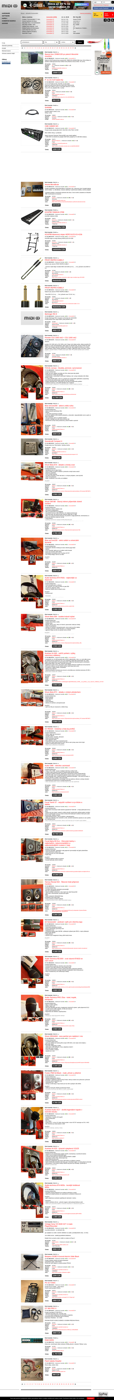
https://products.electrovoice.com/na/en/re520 (63, 755)
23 (68, 48)
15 (50, 48)
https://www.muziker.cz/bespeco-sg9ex (61, 1272)
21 (64, 48)
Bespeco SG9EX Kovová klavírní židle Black (62, 1256)
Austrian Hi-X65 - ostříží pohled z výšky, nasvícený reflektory (60, 654)
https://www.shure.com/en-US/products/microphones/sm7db (66, 530)
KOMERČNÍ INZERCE (9, 21)
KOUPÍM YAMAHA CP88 (54, 212)
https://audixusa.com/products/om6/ (60, 792)
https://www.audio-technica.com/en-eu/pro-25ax (63, 1025)
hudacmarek (55, 323)
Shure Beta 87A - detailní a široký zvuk (60, 465)
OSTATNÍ (5, 23)
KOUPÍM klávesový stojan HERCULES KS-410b (63, 234)
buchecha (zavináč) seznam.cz (59, 357)
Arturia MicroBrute (52, 185)
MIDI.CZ (9, 5)
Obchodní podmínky (7, 45)
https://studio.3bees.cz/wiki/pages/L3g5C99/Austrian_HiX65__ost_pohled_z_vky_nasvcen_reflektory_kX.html (77, 681)
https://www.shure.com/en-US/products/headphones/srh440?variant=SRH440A (70, 1062)
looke (53, 91)
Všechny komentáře (85, 13)
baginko (54, 197)
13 (45, 48)
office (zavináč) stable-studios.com (60, 1244)
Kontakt (4, 48)
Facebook (105, 20)
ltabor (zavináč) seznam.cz (58, 94)
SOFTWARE (6, 16)
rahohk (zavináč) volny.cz (58, 119)
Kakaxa (54, 388)
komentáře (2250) (51, 17)
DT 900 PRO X (50, 1308)
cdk (53, 271)
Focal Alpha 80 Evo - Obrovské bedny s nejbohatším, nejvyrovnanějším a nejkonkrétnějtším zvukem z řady (60, 843)
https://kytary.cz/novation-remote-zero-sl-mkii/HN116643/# (65, 146)
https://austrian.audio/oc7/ (58, 1138)
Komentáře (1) (50, 23)
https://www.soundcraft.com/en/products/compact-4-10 (65, 454)
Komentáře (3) (50, 24)
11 (41, 48)
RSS (112, 20)
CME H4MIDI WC (51, 126)
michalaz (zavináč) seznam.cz (59, 451)
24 (70, 48)
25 (73, 48)
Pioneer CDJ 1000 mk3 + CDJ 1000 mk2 (60, 338)
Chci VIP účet (96, 14)
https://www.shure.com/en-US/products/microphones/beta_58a (66, 642)
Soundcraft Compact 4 (53, 441)
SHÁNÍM (48, 108)
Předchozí (22, 48)
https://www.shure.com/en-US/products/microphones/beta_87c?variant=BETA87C (71, 718)
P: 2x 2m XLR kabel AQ (54, 80)
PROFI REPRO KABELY (54, 260)
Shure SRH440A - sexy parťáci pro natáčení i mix (64, 1036)
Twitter (108, 20)
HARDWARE (6, 13)
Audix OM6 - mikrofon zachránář (57, 766)
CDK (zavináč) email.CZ (57, 274)
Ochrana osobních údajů (8, 53)
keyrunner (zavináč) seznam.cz (59, 222)
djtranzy (54, 1368)
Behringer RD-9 (51, 314)
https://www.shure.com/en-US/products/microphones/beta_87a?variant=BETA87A (71, 491)
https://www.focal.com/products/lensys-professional (64, 394)
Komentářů (71, 58)
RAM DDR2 (49, 1340)
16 (52, 48)
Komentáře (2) (50, 19)
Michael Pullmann (56, 140)
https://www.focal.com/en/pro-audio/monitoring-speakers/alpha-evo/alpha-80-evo (71, 871)
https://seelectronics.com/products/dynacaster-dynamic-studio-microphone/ (69, 948)
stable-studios (55, 1242)
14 (48, 48)
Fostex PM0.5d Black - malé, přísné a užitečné (63, 1073)
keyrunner (54, 220)
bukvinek (54, 116)
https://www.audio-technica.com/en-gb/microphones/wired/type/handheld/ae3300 (71, 987)
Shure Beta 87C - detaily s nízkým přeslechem (63, 692)
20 (61, 48)
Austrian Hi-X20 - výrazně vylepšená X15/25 (62, 1148)
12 (43, 48)
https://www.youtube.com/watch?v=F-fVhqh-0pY (63, 1297)
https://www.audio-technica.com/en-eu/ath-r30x (63, 606)
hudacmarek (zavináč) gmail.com (60, 325)
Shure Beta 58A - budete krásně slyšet (59, 617)
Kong (53, 354)
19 (59, 48)
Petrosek (54, 1266)
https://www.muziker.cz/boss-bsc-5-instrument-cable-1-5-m (66, 303)
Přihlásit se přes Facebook (101, 8)
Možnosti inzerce (6, 51)
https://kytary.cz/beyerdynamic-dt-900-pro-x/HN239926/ (65, 1329)
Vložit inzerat (106, 14)
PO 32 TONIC (50, 1283)
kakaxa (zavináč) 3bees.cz (58, 391)
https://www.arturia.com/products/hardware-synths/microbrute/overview (68, 201)
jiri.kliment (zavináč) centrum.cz (59, 68)
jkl (52, 65)
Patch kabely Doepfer (53, 1361)
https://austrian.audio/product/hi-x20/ (60, 1174)
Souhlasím (90, 1398)
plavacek (54, 449)
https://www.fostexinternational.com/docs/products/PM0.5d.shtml (67, 1099)
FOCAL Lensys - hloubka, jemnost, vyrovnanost (63, 368)
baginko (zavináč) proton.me (58, 200)
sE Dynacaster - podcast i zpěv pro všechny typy (63, 922)
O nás (3, 43)
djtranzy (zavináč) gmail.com (58, 1371)
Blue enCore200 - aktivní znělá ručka (59, 406)
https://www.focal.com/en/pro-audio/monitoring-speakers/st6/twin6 (67, 830)
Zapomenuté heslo (98, 5)
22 (66, 48)
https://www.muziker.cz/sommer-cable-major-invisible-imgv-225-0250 (68, 277)
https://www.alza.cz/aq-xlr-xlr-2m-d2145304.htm (63, 97)
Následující (75, 48)
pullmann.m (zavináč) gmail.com (59, 143)
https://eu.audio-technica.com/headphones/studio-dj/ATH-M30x (67, 1213)
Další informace (101, 1398)
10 (39, 48)
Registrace (106, 5)
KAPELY (4, 18)
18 (57, 48)
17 (55, 48)
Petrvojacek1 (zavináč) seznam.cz (60, 1269)
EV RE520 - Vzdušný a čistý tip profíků (60, 729)
